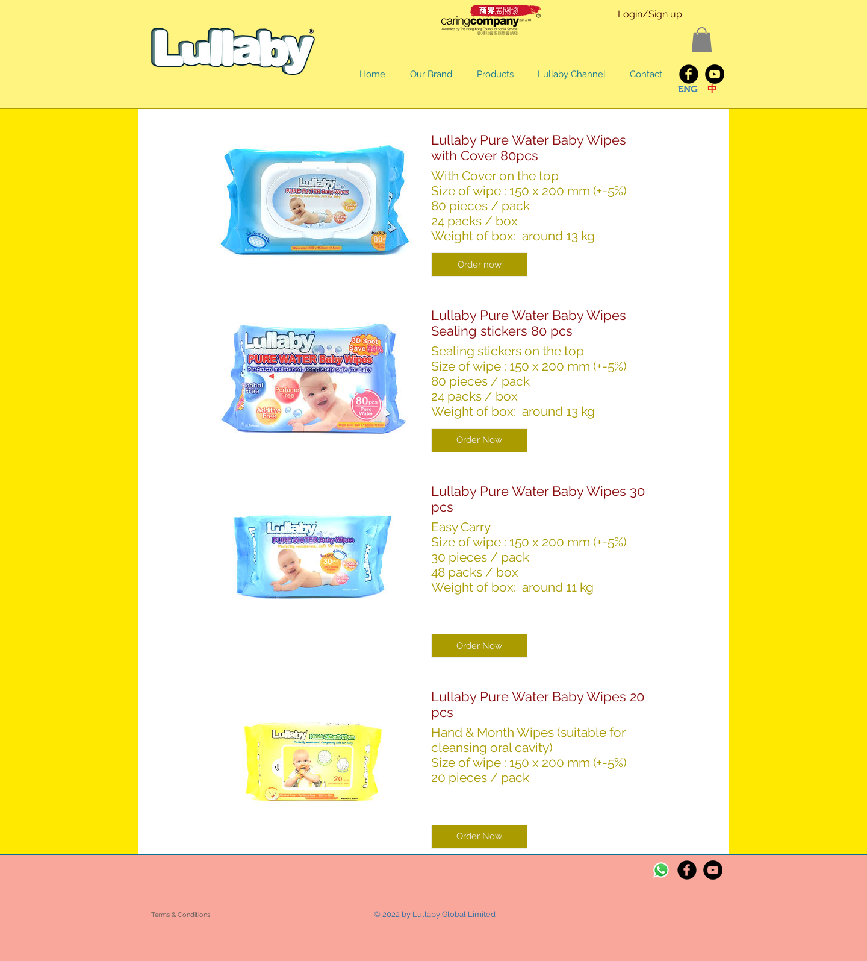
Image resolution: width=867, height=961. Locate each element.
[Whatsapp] (661, 870)
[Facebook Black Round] (687, 870)
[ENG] (687, 89)
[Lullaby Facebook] (688, 74)
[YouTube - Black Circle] (714, 74)
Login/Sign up (650, 14)
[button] (701, 39)
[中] (712, 89)
